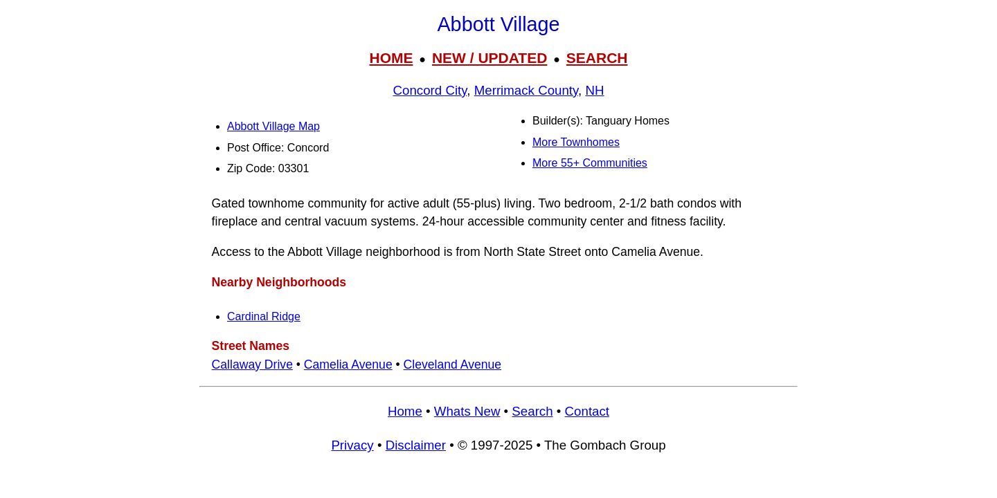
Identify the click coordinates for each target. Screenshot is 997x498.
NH (594, 90)
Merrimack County (526, 90)
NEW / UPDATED (489, 58)
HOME (391, 58)
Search (532, 411)
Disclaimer (416, 445)
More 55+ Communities (589, 163)
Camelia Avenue (348, 364)
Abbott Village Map (273, 126)
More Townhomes (576, 142)
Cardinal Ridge (263, 316)
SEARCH (597, 58)
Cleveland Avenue (453, 364)
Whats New (467, 411)
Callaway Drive (252, 364)
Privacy (352, 445)
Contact (587, 411)
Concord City (430, 90)
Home (405, 411)
